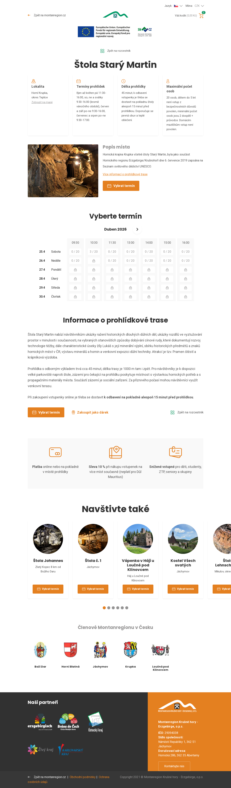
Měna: (193, 6)
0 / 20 (75, 261)
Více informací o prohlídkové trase (125, 183)
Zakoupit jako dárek (90, 422)
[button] (104, 619)
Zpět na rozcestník (115, 51)
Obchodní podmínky (83, 777)
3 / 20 (94, 261)
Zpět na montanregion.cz (47, 15)
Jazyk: (171, 6)
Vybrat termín (121, 195)
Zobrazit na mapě (42, 104)
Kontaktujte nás (174, 766)
